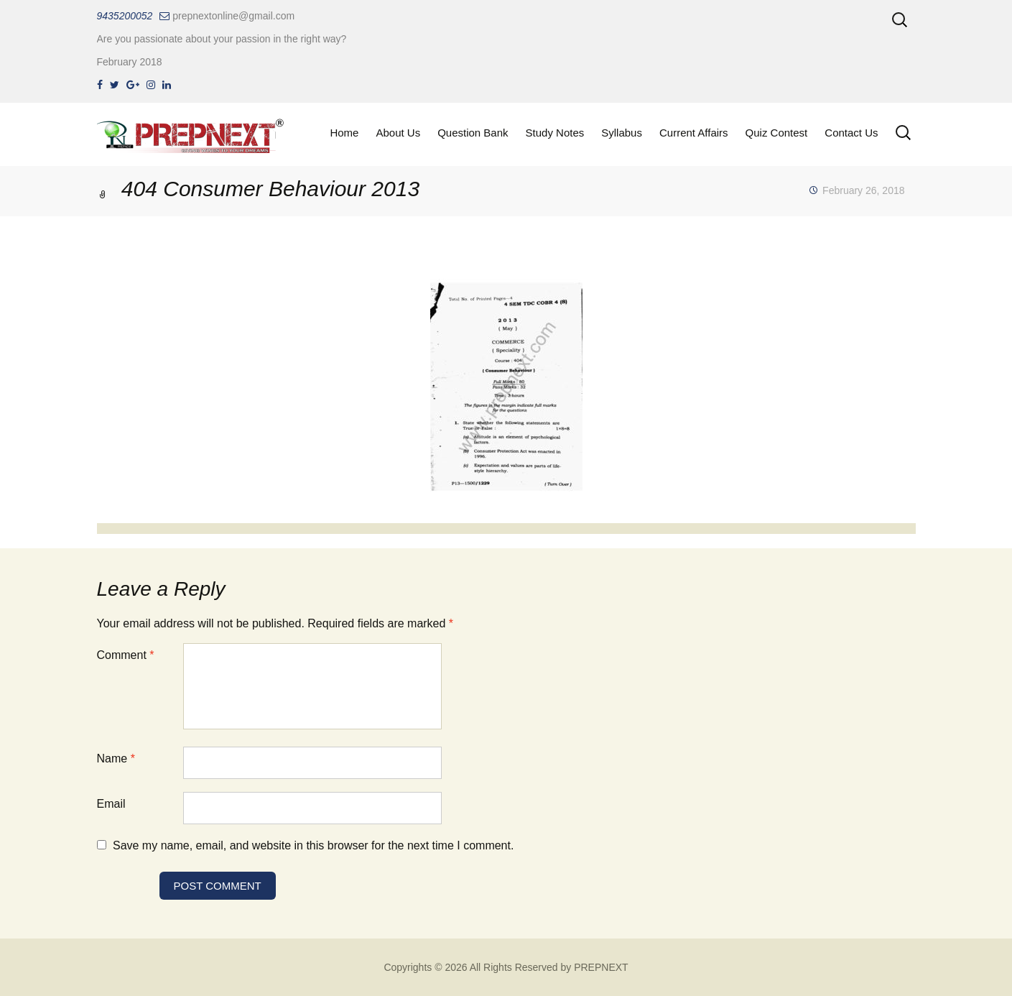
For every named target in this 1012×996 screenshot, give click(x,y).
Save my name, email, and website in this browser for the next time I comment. (313, 845)
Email (111, 804)
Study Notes (555, 132)
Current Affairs (693, 132)
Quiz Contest (777, 132)
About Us (398, 132)
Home (344, 132)
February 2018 (129, 62)
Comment (125, 655)
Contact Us (851, 132)
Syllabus (621, 132)
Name (116, 758)
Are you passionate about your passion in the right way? (222, 39)
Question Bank (472, 132)
